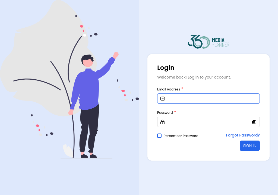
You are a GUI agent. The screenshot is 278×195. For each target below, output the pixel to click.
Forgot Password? (243, 135)
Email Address (168, 89)
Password (165, 112)
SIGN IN (249, 145)
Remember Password (181, 136)
